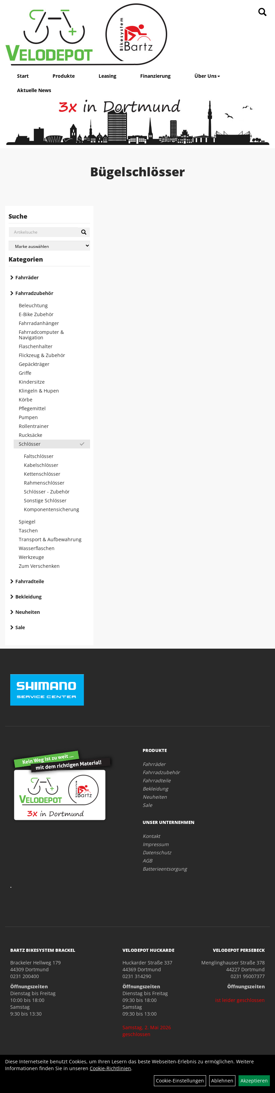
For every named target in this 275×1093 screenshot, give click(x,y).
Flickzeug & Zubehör (42, 355)
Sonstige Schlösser (45, 500)
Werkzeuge (31, 557)
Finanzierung (155, 76)
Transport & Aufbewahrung (50, 539)
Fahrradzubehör (34, 293)
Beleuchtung (33, 305)
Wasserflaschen (37, 548)
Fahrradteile (29, 581)
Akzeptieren (254, 1080)
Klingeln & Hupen (39, 390)
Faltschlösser (39, 456)
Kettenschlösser (42, 474)
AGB (147, 860)
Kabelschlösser (41, 465)
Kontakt (151, 836)
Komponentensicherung (51, 509)
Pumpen (28, 417)
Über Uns (207, 76)
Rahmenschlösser (44, 482)
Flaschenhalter (36, 346)
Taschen (28, 530)
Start (23, 76)
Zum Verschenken (39, 566)
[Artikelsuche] (262, 12)
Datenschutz (157, 852)
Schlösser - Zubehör (47, 491)
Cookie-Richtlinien (110, 1068)
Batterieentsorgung (165, 869)
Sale (20, 627)
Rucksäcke (30, 435)
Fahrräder (27, 277)
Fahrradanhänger (39, 323)
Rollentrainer (34, 426)
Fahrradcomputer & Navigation (41, 335)
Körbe (25, 399)
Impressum (156, 844)
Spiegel (27, 521)
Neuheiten (27, 612)
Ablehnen (222, 1080)
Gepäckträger (34, 364)
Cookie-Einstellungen (180, 1080)
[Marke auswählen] (49, 246)
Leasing (107, 76)
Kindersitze (32, 382)
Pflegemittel (32, 408)
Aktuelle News (34, 90)
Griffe (25, 373)
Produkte (64, 76)
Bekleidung (28, 596)
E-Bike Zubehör (36, 314)
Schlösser (30, 444)
